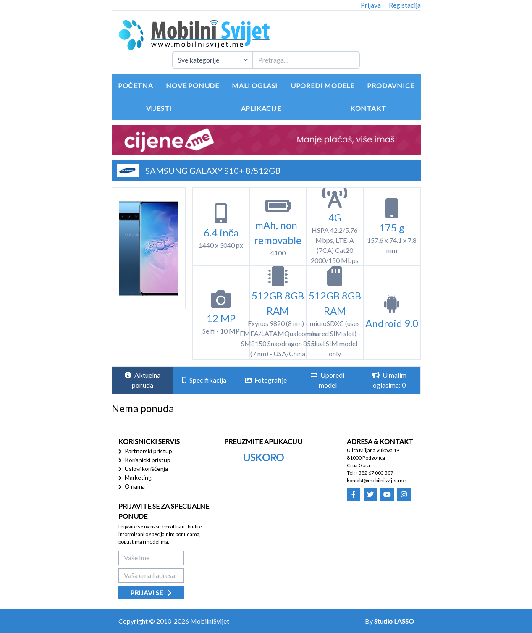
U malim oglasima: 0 (389, 380)
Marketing (135, 477)
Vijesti (159, 108)
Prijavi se (151, 592)
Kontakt (368, 108)
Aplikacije (261, 108)
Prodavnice (390, 85)
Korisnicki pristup (144, 459)
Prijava (371, 5)
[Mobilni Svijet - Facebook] (353, 494)
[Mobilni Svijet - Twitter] (370, 494)
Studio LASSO (394, 621)
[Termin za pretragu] (306, 60)
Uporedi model (327, 380)
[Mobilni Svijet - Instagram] (404, 494)
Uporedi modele (322, 85)
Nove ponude (192, 85)
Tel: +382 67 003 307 (370, 473)
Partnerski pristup (145, 450)
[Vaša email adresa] (151, 575)
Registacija (405, 5)
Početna (135, 85)
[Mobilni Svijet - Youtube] (387, 494)
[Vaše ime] (151, 558)
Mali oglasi (255, 85)
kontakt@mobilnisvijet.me (376, 480)
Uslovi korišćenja (143, 468)
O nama (131, 486)
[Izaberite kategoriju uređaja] (212, 60)
